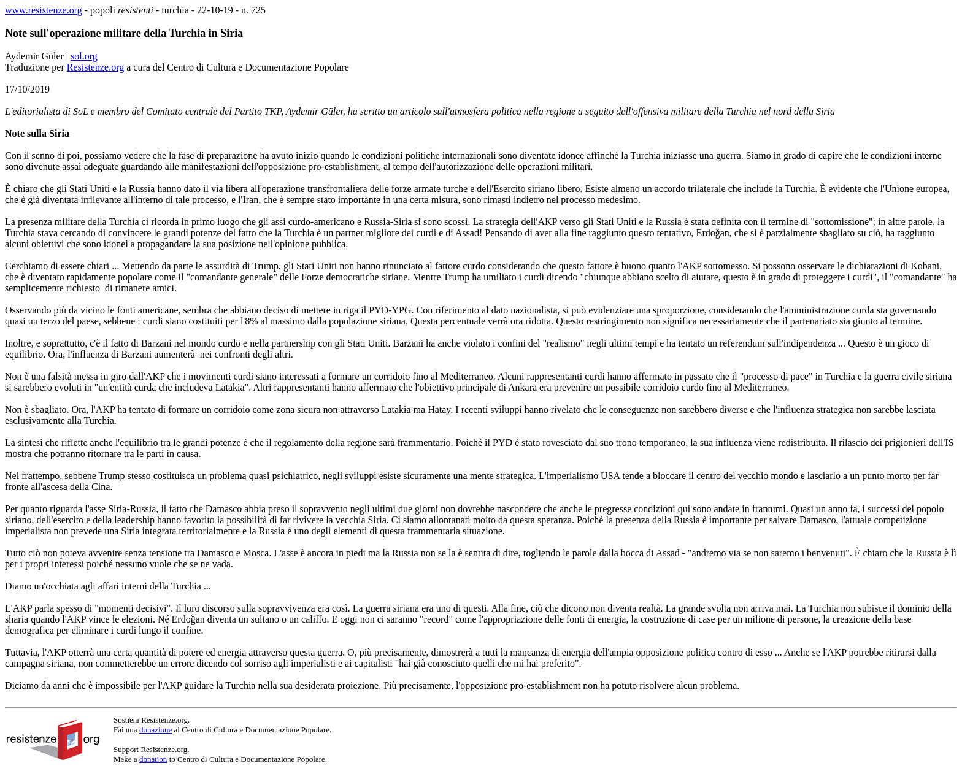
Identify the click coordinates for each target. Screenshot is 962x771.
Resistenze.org (95, 67)
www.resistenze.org (43, 10)
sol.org (84, 56)
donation (153, 759)
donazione (155, 729)
